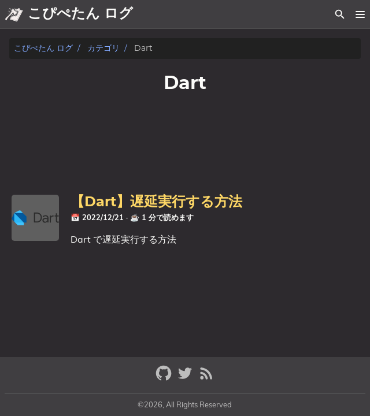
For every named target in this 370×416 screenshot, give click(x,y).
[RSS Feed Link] (206, 378)
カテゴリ (103, 48)
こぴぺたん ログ (43, 48)
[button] (360, 14)
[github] (165, 378)
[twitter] (186, 378)
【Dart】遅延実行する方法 (156, 202)
